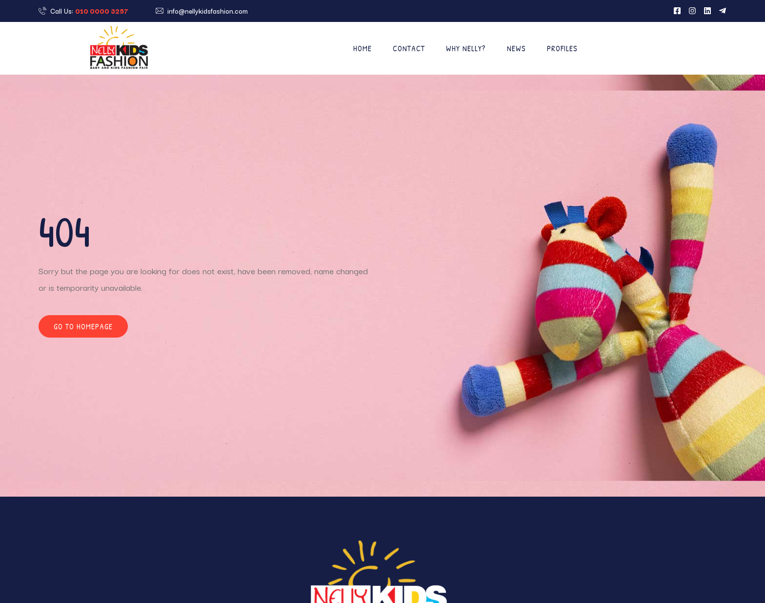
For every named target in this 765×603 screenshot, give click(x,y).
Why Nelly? (466, 48)
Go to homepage (83, 326)
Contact (409, 48)
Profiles (562, 48)
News (516, 48)
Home (362, 48)
